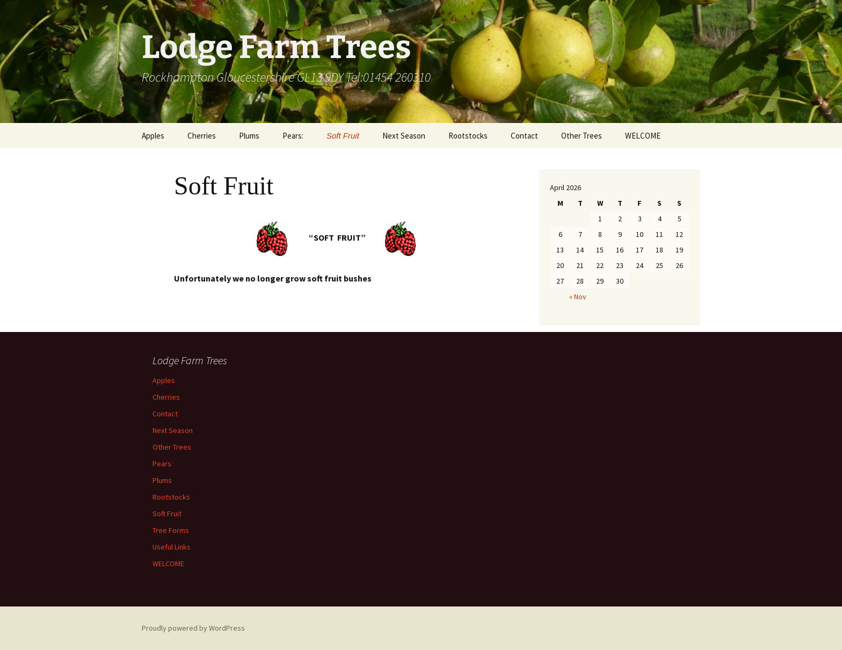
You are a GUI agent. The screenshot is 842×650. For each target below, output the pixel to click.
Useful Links (172, 547)
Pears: (292, 136)
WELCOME (642, 136)
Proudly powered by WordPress (193, 628)
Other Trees (581, 136)
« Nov (577, 296)
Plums (249, 136)
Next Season (403, 136)
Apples (153, 136)
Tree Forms (171, 530)
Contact (524, 136)
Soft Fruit (342, 135)
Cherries (201, 136)
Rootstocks (468, 136)
